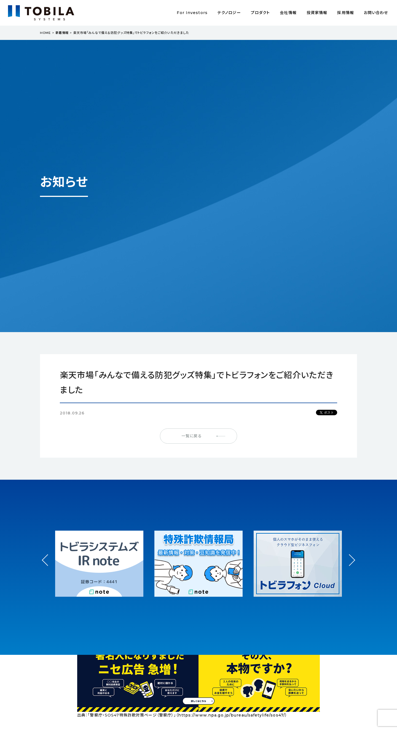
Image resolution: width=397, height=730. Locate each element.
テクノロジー (229, 12)
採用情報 (345, 12)
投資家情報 (317, 12)
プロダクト (260, 12)
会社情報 (288, 12)
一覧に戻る (191, 435)
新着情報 (62, 33)
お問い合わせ (376, 12)
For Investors (192, 12)
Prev (47, 565)
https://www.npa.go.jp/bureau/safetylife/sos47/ (231, 715)
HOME (45, 33)
